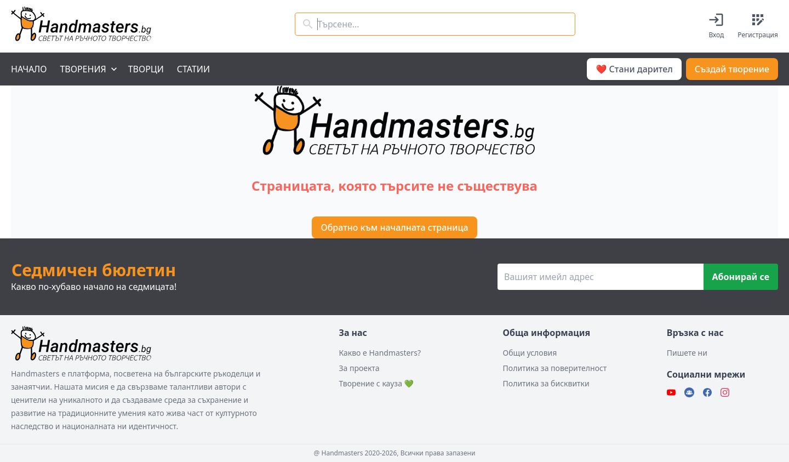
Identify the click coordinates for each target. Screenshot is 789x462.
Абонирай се (740, 277)
